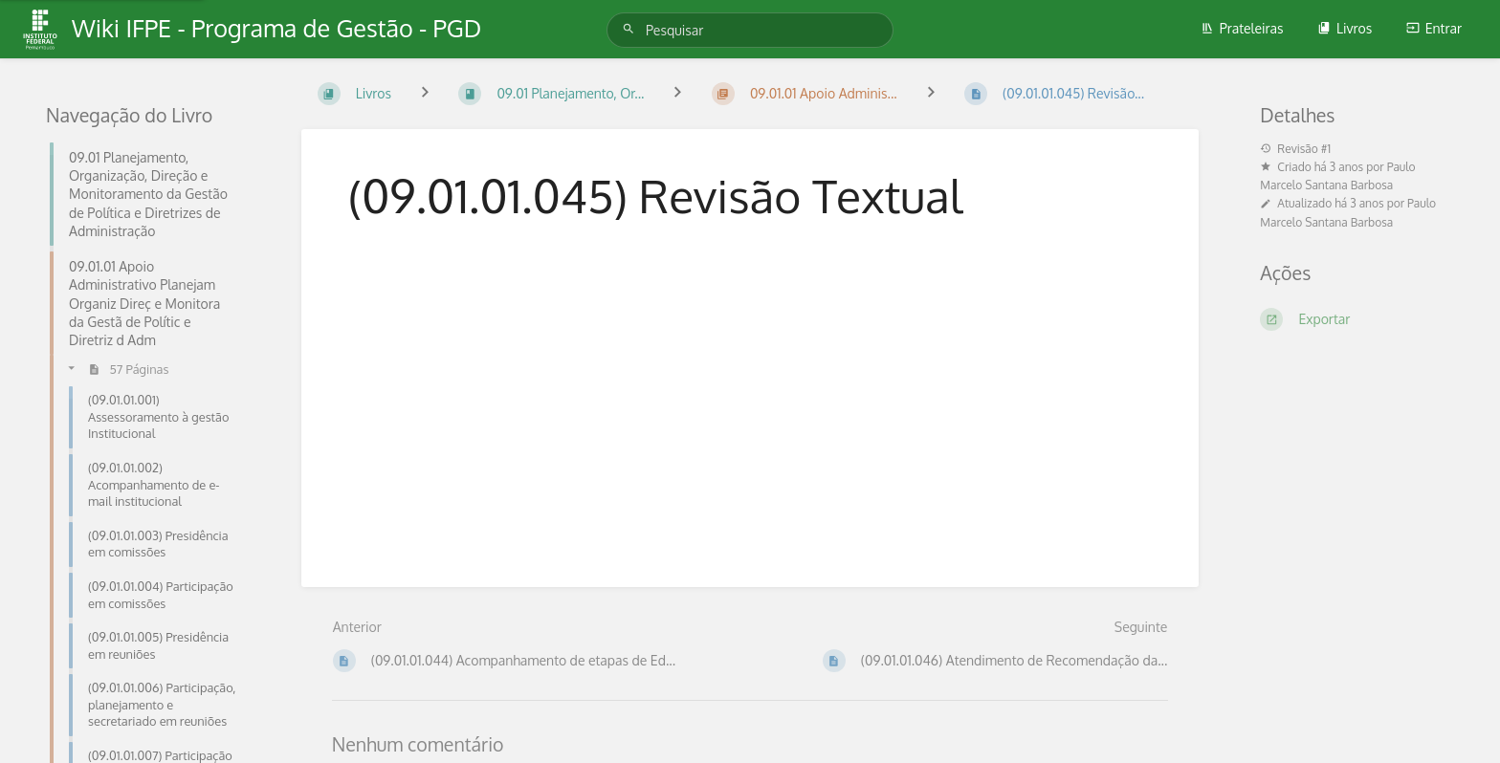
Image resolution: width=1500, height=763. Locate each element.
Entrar (1434, 28)
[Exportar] (1357, 319)
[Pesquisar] (631, 29)
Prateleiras (1242, 28)
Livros (1344, 28)
